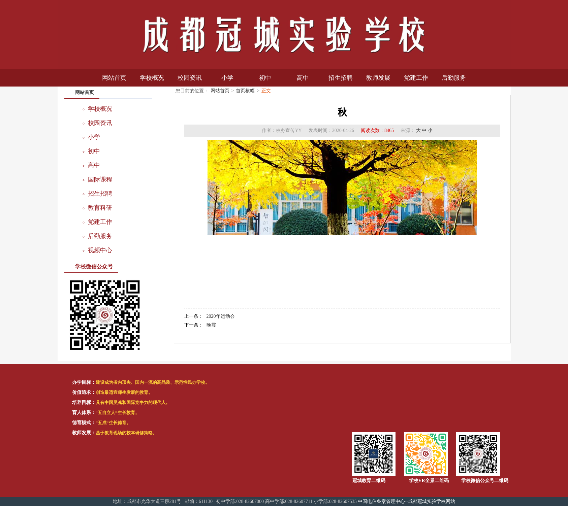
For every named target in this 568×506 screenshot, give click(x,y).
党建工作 (416, 77)
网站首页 (114, 77)
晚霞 (211, 325)
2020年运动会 (221, 316)
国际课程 (100, 179)
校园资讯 (190, 77)
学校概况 (152, 77)
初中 (265, 77)
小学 (227, 77)
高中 (303, 77)
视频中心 (100, 250)
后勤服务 (454, 77)
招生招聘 (340, 77)
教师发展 (378, 77)
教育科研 (100, 207)
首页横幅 (245, 90)
